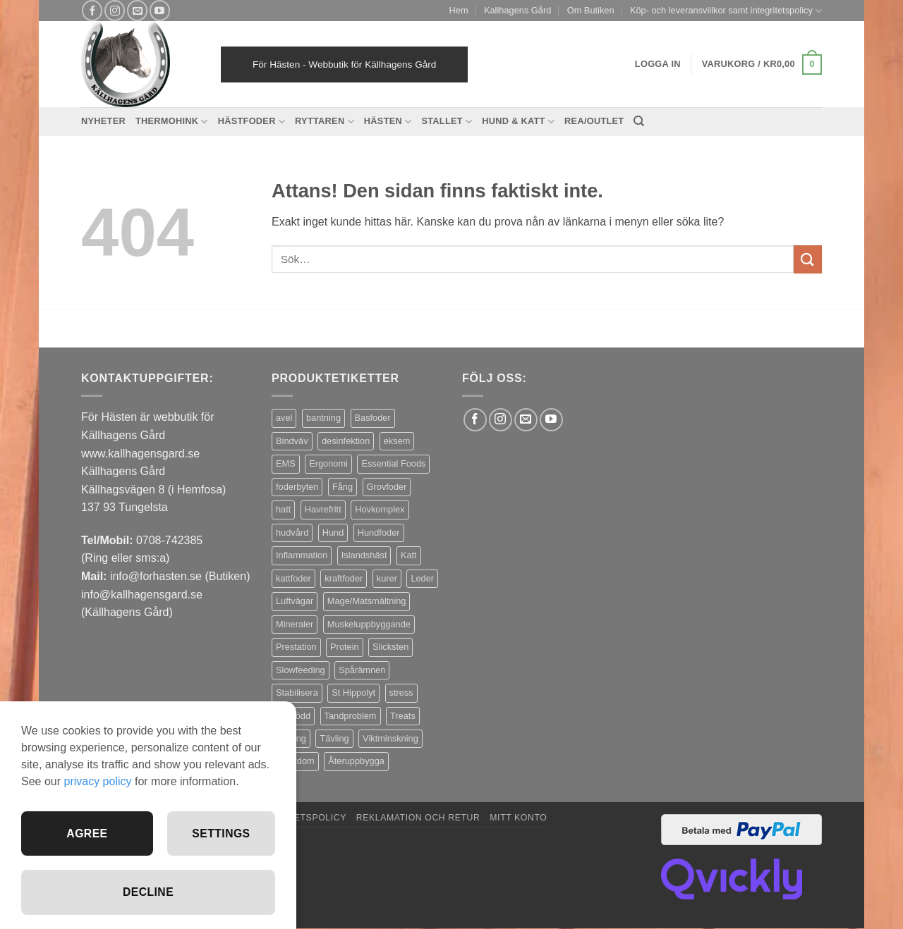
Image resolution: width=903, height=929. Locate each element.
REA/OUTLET (594, 121)
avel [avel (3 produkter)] (284, 417)
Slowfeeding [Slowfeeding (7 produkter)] (300, 670)
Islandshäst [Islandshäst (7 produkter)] (364, 555)
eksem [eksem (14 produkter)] (397, 441)
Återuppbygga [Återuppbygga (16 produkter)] (356, 761)
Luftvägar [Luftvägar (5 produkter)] (294, 601)
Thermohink (171, 121)
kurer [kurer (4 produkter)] (387, 578)
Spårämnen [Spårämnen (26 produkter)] (362, 670)
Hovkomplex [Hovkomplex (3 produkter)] (379, 509)
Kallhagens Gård (517, 10)
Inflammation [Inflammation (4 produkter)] (301, 555)
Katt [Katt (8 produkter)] (409, 555)
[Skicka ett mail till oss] (137, 10)
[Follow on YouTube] (160, 10)
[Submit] (808, 259)
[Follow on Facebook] (92, 10)
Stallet (446, 121)
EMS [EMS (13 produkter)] (286, 463)
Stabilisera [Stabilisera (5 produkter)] (297, 692)
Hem (458, 10)
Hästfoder (251, 121)
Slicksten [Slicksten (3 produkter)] (390, 646)
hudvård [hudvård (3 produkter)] (292, 532)
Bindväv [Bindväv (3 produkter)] (292, 441)
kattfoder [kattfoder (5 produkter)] (293, 578)
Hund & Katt (518, 121)
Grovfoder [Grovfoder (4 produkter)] (387, 486)
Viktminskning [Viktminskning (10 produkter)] (390, 738)
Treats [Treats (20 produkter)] (403, 715)
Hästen (388, 121)
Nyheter (103, 121)
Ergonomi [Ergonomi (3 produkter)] (328, 463)
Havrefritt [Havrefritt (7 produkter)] (323, 509)
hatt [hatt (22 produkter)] (283, 509)
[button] (762, 65)
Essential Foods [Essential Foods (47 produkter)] (393, 463)
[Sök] (639, 121)
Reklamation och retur (418, 818)
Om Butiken (590, 10)
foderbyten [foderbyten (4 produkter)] (297, 486)
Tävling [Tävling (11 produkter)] (334, 738)
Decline (148, 892)
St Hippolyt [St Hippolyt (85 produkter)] (353, 692)
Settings (220, 832)
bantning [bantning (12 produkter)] (323, 417)
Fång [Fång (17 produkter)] (342, 486)
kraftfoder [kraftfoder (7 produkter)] (344, 578)
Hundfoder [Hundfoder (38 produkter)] (379, 532)
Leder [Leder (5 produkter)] (422, 578)
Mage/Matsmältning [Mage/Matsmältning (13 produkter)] (366, 601)
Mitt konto (518, 818)
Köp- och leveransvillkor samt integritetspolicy (726, 11)
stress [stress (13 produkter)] (401, 692)
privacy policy (97, 780)
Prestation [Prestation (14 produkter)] (296, 646)
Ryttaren (324, 121)
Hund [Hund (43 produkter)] (333, 532)
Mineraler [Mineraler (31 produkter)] (294, 624)
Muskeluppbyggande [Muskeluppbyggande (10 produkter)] (369, 624)
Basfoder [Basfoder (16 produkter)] (373, 417)
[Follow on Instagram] (114, 10)
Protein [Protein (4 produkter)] (344, 646)
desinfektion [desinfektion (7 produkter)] (346, 441)
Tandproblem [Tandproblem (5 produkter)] (351, 715)
